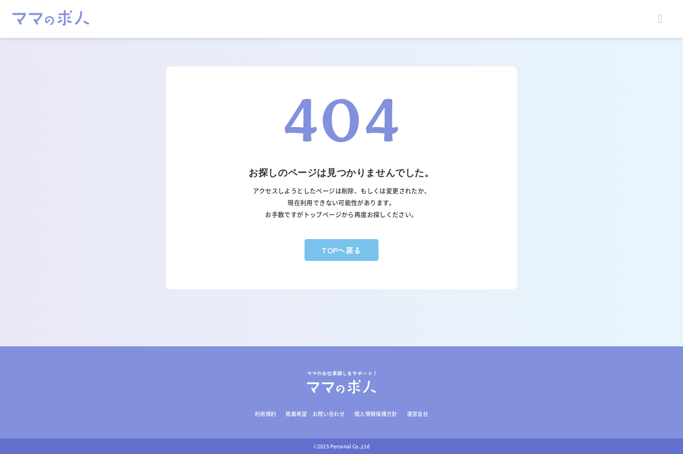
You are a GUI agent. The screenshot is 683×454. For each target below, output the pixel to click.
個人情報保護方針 (375, 414)
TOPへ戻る (341, 250)
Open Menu (664, 19)
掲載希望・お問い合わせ (315, 414)
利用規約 (265, 414)
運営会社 (417, 414)
